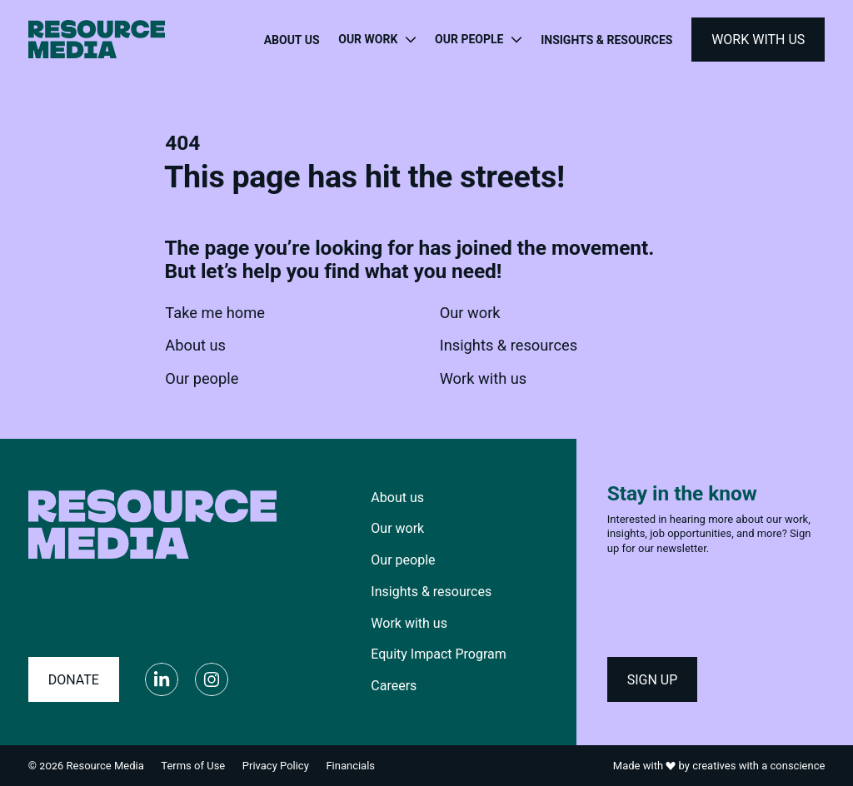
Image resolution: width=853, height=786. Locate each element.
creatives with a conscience (758, 765)
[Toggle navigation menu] (377, 39)
